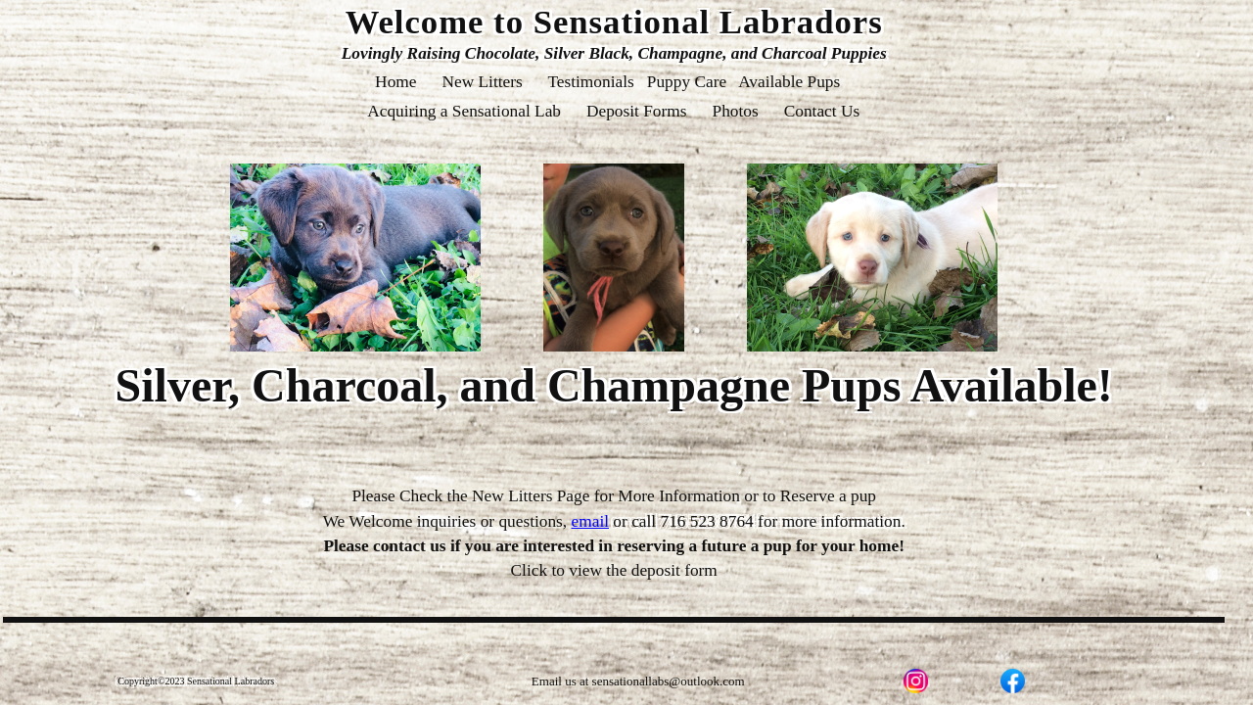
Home (396, 81)
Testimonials (590, 81)
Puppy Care (686, 81)
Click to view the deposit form (614, 570)
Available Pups (790, 81)
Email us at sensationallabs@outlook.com (638, 681)
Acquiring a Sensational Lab (464, 111)
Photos (735, 111)
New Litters (482, 81)
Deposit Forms (636, 111)
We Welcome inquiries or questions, (466, 521)
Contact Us (821, 111)
